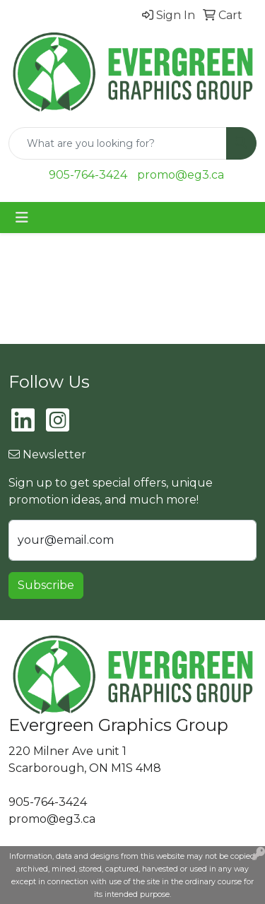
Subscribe (46, 585)
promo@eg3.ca (180, 175)
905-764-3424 (88, 175)
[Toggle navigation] (22, 217)
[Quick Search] (117, 143)
